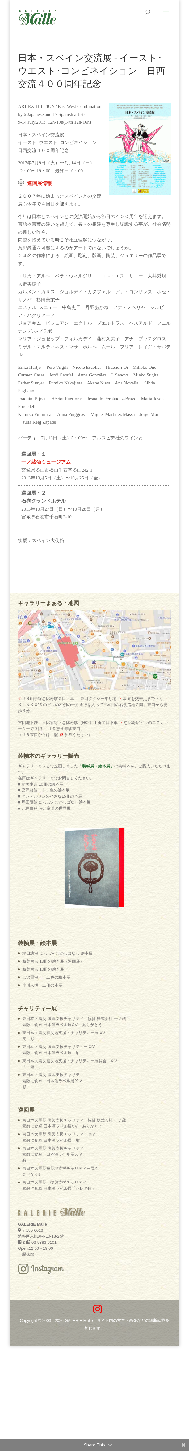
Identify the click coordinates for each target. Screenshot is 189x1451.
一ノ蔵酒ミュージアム (46, 462)
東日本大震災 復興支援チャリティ (53, 1080)
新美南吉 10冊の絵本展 (43, 969)
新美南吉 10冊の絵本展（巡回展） (53, 961)
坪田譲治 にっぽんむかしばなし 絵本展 (57, 953)
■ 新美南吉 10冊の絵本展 (40, 784)
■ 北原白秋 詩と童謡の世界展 (44, 808)
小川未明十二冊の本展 (42, 985)
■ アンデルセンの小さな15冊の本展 (50, 796)
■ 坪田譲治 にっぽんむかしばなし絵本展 (54, 802)
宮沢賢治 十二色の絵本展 (46, 977)
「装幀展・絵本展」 (96, 766)
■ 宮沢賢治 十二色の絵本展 (43, 790)
